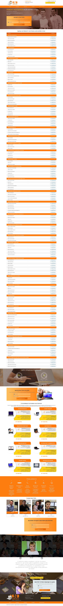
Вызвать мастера (19, 24)
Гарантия (25, 6)
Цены (10, 6)
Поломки (17, 6)
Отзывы (33, 6)
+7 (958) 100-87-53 (51, 1)
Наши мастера (41, 6)
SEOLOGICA (9, 600)
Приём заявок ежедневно (29, 3)
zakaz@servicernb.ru (28, 597)
